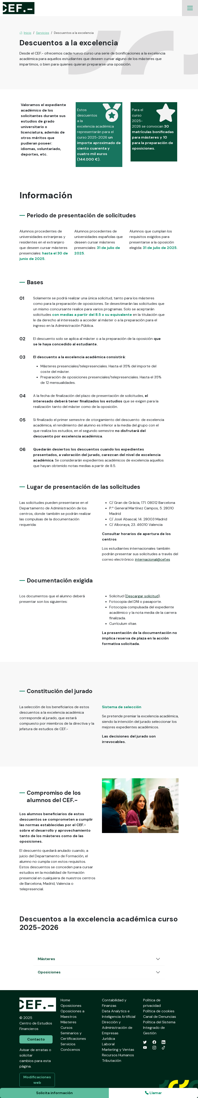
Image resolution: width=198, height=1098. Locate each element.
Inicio (25, 33)
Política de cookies (158, 1011)
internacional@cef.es (152, 559)
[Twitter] (145, 1042)
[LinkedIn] (163, 1042)
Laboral (108, 1044)
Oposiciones (49, 972)
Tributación (111, 1060)
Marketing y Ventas (118, 1049)
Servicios (42, 33)
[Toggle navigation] (190, 8)
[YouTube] (145, 1047)
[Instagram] (154, 1047)
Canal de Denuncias (159, 1016)
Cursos (66, 1027)
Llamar (153, 1092)
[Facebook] (154, 1042)
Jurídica (108, 1038)
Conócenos (70, 1049)
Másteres (46, 958)
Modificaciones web (37, 1080)
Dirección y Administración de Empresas (117, 1027)
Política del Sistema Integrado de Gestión (159, 1027)
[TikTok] (163, 1047)
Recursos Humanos (118, 1055)
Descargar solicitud (142, 596)
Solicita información (54, 1092)
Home (65, 1000)
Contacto (36, 1039)
